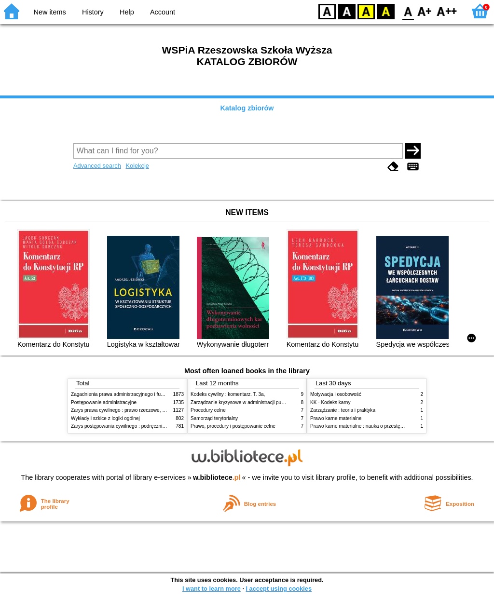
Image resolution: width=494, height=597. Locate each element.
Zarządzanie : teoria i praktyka (342, 410)
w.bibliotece (217, 477)
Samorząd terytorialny (214, 418)
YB (366, 11)
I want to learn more (211, 588)
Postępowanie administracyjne (104, 402)
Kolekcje (137, 165)
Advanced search (97, 165)
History (93, 12)
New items (50, 12)
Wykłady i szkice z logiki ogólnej (105, 418)
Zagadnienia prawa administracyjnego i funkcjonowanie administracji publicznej (156, 394)
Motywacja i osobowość (335, 394)
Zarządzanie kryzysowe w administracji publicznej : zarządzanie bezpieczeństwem (279, 402)
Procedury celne (208, 410)
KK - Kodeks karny (330, 402)
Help (127, 12)
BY (386, 11)
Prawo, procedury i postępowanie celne (233, 426)
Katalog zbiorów (247, 108)
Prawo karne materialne (335, 418)
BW (347, 11)
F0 (407, 11)
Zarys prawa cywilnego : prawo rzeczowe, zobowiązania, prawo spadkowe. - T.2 (157, 410)
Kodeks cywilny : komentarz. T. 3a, (228, 394)
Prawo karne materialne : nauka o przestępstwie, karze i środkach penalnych (393, 426)
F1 (424, 11)
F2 (447, 11)
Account (162, 12)
